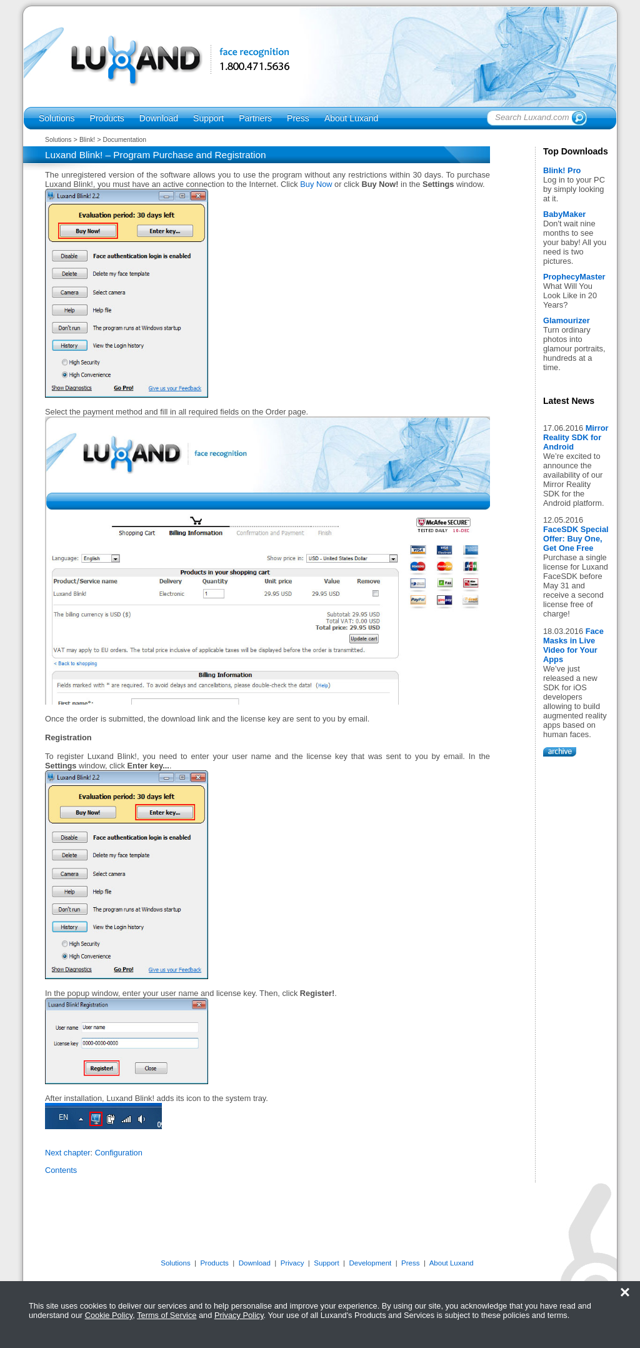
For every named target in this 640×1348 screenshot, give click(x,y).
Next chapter (68, 1152)
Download (158, 118)
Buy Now (316, 184)
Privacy (292, 1263)
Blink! (87, 139)
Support (208, 118)
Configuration (118, 1152)
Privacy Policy (239, 1315)
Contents (61, 1170)
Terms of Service (166, 1315)
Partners (255, 118)
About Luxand (351, 118)
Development (370, 1263)
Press (298, 118)
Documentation (124, 139)
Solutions (57, 118)
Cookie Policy (109, 1315)
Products (107, 118)
